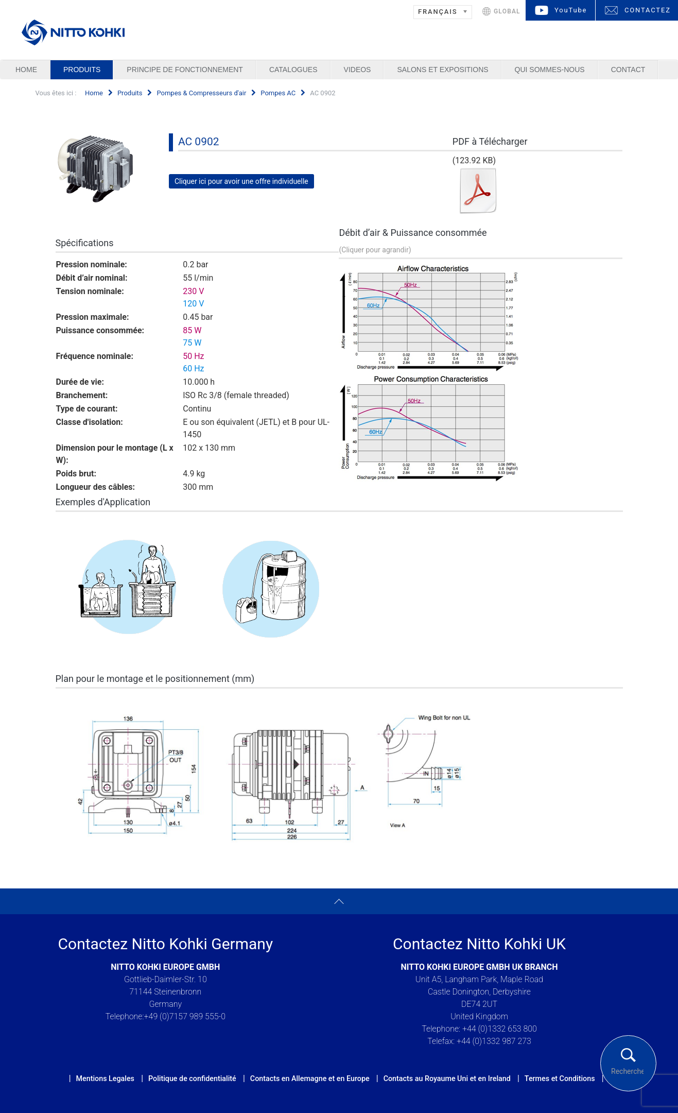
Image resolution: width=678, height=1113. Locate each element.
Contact (628, 69)
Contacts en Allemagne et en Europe (310, 1078)
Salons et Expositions (442, 69)
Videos (357, 69)
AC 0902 (198, 141)
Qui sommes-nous (550, 69)
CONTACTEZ (647, 10)
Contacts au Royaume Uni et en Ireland (447, 1078)
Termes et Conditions (560, 1078)
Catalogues (293, 69)
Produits (81, 69)
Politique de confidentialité (192, 1078)
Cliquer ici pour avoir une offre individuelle (241, 181)
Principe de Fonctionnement (185, 69)
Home (26, 69)
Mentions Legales (105, 1078)
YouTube (570, 10)
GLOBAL (507, 11)
